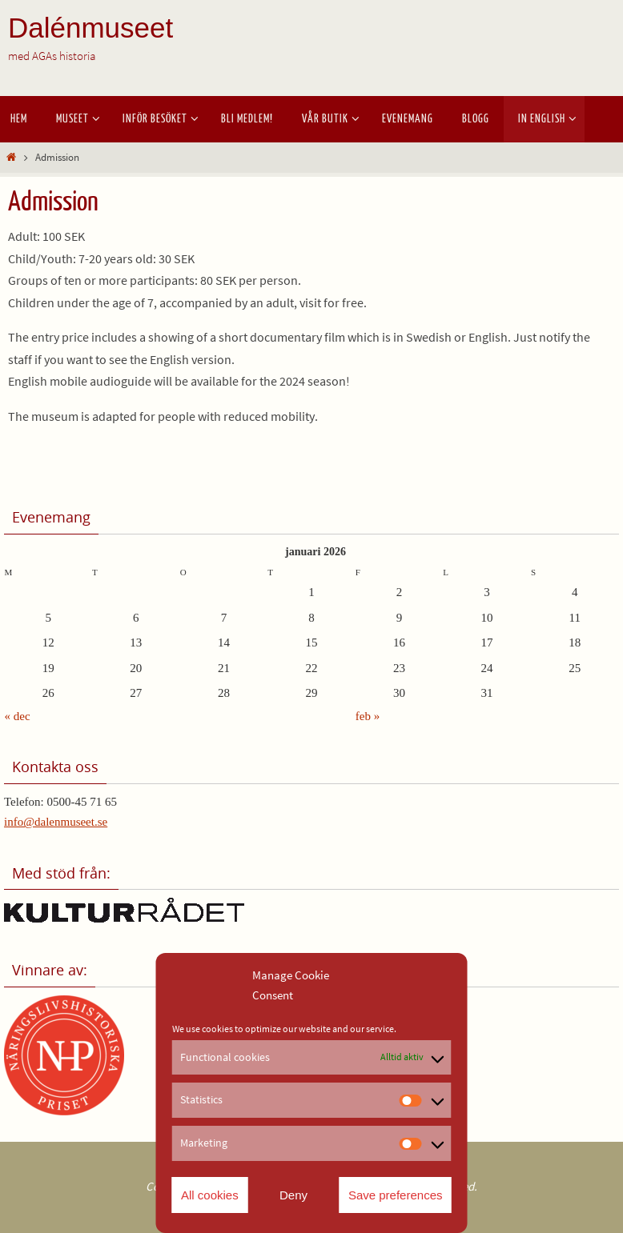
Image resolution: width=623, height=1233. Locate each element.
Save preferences (395, 1195)
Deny (293, 1195)
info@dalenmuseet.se (55, 821)
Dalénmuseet (90, 27)
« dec (17, 716)
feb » (368, 716)
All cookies (210, 1195)
